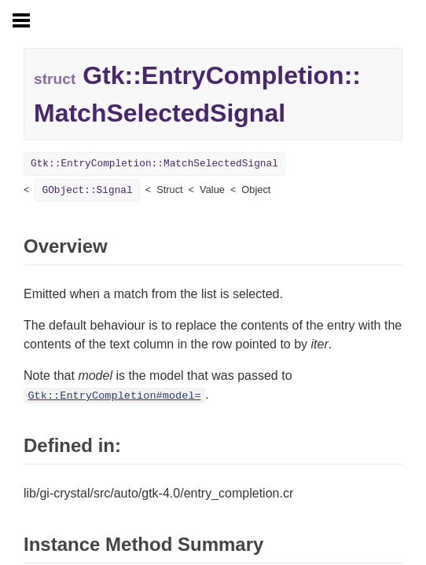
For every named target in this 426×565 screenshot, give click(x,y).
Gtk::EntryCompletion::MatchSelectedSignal (154, 164)
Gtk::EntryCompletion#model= (114, 396)
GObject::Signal (87, 190)
